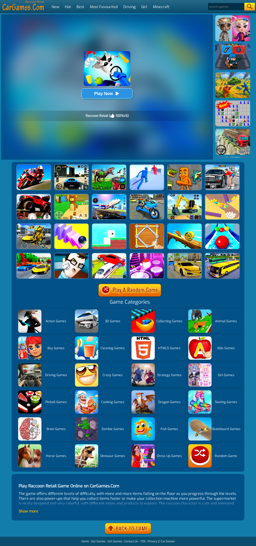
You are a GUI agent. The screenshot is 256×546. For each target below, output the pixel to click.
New (55, 6)
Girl (144, 6)
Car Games (168, 541)
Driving (129, 6)
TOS (142, 541)
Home (85, 541)
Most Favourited (104, 6)
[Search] (226, 6)
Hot (68, 6)
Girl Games (115, 541)
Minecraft (161, 6)
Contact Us (131, 541)
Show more (28, 511)
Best (80, 6)
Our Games (98, 541)
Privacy (152, 541)
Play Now (107, 93)
